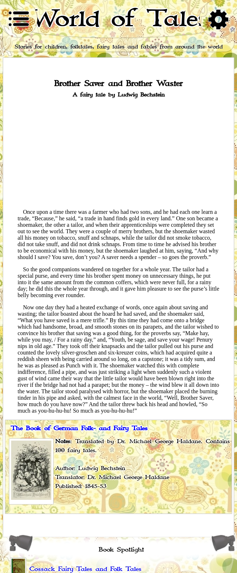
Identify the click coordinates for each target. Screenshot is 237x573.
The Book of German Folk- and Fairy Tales (79, 428)
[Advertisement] (118, 153)
